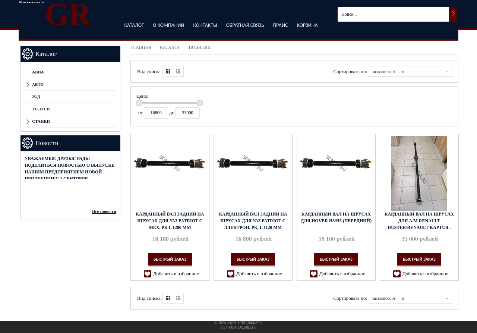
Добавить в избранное (176, 273)
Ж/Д (36, 96)
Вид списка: (149, 71)
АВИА (38, 72)
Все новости (104, 211)
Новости (47, 143)
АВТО (38, 84)
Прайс (280, 25)
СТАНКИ (41, 121)
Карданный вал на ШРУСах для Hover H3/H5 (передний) (336, 217)
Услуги (41, 109)
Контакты (205, 25)
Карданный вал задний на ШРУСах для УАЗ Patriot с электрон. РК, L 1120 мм (253, 220)
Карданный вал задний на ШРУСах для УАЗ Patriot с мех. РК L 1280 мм (170, 220)
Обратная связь (245, 25)
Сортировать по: (350, 71)
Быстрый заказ (170, 259)
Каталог (134, 25)
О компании (168, 25)
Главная (140, 47)
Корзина (307, 25)
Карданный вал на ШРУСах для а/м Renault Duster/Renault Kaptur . (419, 220)
